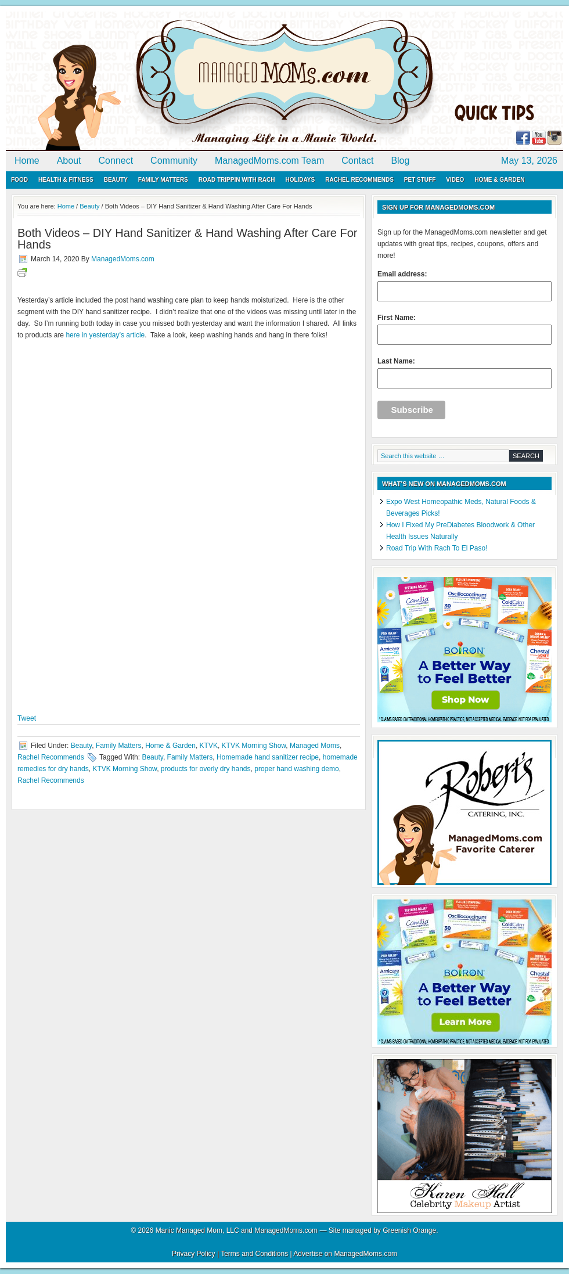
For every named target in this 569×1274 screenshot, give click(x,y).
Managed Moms (315, 746)
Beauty (116, 180)
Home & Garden (499, 180)
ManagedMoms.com (139, 81)
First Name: (464, 329)
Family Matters (163, 180)
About (69, 160)
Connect (116, 160)
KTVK (209, 746)
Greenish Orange (409, 1230)
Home (27, 160)
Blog (400, 160)
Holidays (300, 180)
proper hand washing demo (296, 769)
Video (455, 180)
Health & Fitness (65, 180)
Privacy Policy (193, 1254)
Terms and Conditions (254, 1254)
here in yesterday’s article (105, 335)
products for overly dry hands (206, 769)
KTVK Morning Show (254, 746)
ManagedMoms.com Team (269, 160)
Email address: (464, 285)
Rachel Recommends (359, 180)
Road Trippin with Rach (237, 180)
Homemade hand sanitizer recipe (268, 757)
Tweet (26, 718)
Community (173, 160)
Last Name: (464, 372)
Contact (357, 160)
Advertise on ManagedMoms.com (345, 1254)
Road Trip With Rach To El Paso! (437, 548)
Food (19, 180)
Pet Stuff (419, 180)
